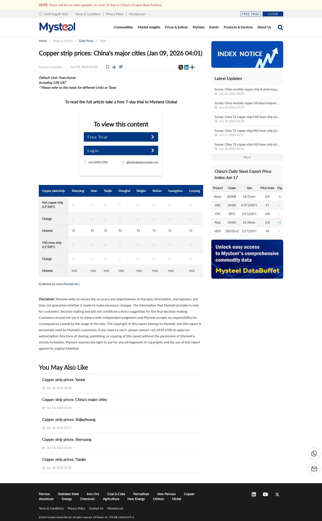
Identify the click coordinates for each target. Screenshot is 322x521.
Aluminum (46, 499)
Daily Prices (86, 41)
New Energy (136, 499)
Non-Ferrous (166, 494)
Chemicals (87, 499)
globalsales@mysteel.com (142, 162)
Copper (189, 494)
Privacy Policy (115, 14)
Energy (67, 499)
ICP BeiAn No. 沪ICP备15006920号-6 (113, 517)
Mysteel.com (137, 14)
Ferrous (44, 494)
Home (43, 41)
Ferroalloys (141, 494)
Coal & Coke (116, 494)
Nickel (176, 499)
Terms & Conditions (88, 14)
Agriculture (111, 499)
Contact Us (96, 508)
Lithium (158, 499)
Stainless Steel (68, 494)
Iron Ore (93, 494)
